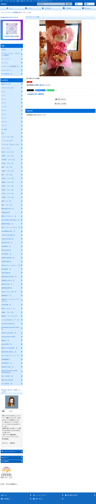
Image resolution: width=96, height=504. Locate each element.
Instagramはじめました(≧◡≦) (9, 17)
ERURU (3, 4)
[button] (60, 103)
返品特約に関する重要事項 (35, 94)
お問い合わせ (39, 85)
